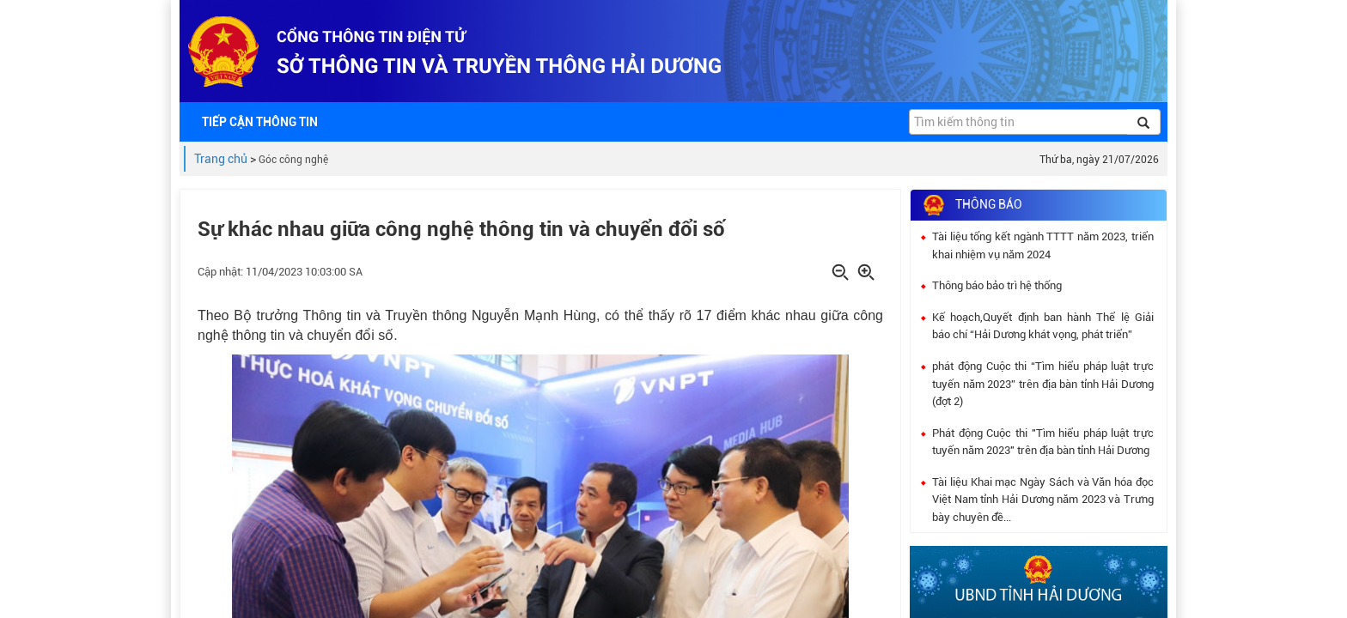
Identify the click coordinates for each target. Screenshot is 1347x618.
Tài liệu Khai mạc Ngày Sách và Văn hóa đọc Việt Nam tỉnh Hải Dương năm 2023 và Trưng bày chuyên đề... (1043, 500)
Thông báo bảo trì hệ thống (997, 285)
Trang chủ (220, 159)
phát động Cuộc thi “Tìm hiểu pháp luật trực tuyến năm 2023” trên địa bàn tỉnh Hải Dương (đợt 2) (1043, 384)
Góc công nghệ (293, 160)
